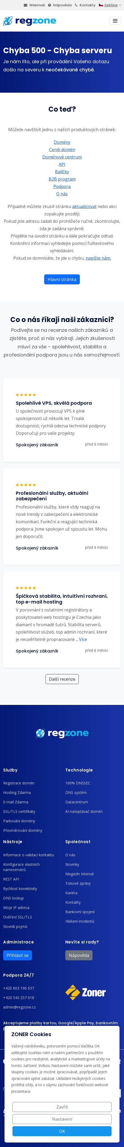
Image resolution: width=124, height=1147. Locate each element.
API (62, 164)
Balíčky (62, 172)
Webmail (34, 5)
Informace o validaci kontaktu (28, 854)
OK (62, 1131)
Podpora (62, 186)
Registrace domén (18, 782)
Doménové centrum (62, 157)
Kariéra (71, 892)
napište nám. (98, 258)
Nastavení (62, 1119)
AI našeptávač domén (84, 811)
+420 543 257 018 (18, 997)
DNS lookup (13, 898)
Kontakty (85, 5)
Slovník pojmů (15, 926)
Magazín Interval (79, 873)
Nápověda (60, 5)
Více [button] (81, 639)
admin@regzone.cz (19, 1007)
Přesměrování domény (22, 830)
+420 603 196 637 (18, 988)
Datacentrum (76, 801)
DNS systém (76, 792)
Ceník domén (62, 149)
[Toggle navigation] (115, 21)
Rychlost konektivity (20, 888)
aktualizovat (84, 206)
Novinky (72, 864)
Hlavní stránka (62, 279)
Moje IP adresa (16, 907)
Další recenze (62, 679)
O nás (62, 194)
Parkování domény (19, 820)
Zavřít (62, 1107)
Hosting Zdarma (17, 792)
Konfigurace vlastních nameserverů (21, 867)
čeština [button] (108, 5)
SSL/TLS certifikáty (19, 811)
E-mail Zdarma (15, 801)
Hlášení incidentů (79, 921)
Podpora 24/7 (18, 975)
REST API (11, 879)
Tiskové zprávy (78, 883)
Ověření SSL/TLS (17, 916)
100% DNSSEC (77, 782)
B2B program (62, 179)
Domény (62, 142)
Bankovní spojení (80, 911)
